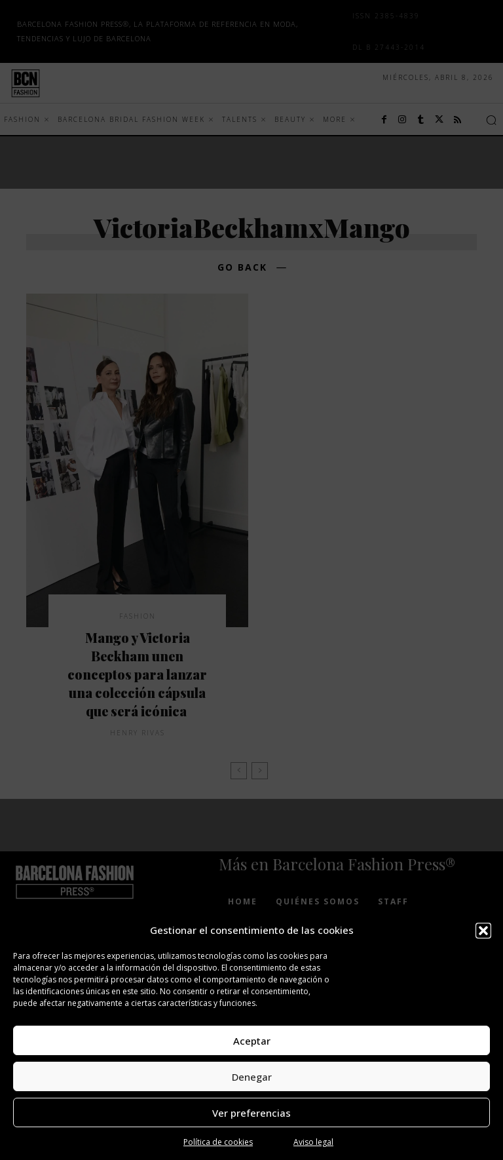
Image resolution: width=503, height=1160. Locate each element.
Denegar (252, 1076)
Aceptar (251, 1040)
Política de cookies (218, 1142)
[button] (483, 930)
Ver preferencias (251, 1112)
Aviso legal (313, 1142)
